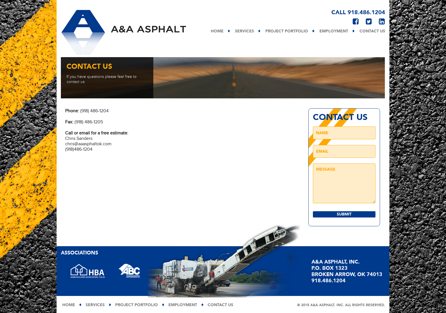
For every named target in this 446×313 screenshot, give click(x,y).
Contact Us (372, 31)
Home (217, 31)
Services (244, 31)
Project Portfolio (286, 31)
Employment (333, 31)
